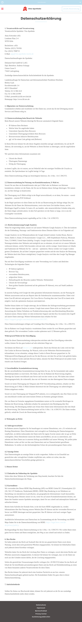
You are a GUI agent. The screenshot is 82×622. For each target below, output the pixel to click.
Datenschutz (41, 605)
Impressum (41, 608)
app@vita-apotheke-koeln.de (22, 54)
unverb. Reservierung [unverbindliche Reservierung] (71, 9)
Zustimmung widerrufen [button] (41, 617)
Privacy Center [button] (41, 614)
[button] (41, 2)
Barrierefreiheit (41, 611)
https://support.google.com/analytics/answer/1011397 (26, 319)
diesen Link (27, 348)
